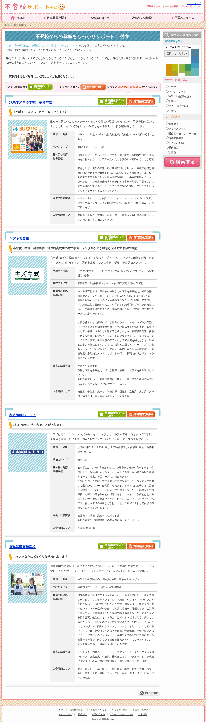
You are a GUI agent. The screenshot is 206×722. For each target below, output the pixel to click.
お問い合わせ (98, 714)
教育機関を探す (77, 709)
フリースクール (177, 128)
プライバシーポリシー (121, 714)
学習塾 (172, 152)
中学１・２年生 (177, 91)
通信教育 (173, 147)
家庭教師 (173, 124)
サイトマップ (194, 3)
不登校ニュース (140, 709)
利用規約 (142, 714)
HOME (7, 24)
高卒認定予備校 (177, 143)
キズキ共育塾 (19, 238)
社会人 (172, 110)
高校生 (172, 101)
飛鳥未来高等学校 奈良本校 (30, 102)
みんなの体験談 (119, 709)
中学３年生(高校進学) (180, 96)
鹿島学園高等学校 (22, 547)
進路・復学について (91, 24)
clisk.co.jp (110, 719)
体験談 (167, 24)
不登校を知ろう (98, 709)
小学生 (172, 87)
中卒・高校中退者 (178, 106)
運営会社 (82, 714)
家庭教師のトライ (22, 415)
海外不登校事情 (130, 24)
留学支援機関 (176, 138)
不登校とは (42, 24)
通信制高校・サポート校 (182, 133)
